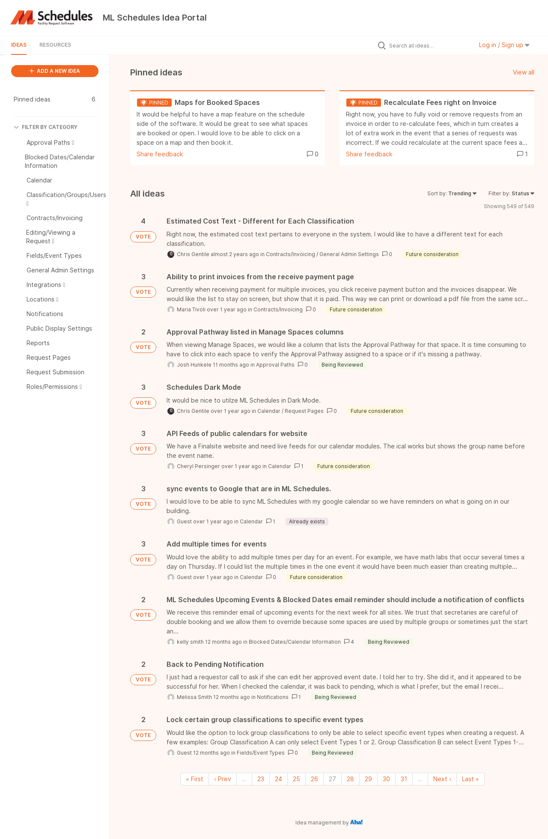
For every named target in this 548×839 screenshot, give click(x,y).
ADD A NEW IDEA (55, 71)
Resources (55, 45)
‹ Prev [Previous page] (222, 778)
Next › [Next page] (442, 778)
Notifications (273, 697)
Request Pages (304, 411)
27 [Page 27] (332, 778)
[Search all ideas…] (429, 45)
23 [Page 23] (260, 778)
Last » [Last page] (470, 778)
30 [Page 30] (386, 778)
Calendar (268, 411)
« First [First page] (194, 778)
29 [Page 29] (368, 778)
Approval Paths (275, 364)
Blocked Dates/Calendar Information (295, 642)
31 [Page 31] (404, 778)
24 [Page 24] (278, 778)
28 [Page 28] (350, 778)
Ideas (19, 45)
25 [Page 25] (296, 778)
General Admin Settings (349, 254)
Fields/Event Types (261, 752)
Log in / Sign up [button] (504, 44)
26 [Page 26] (314, 778)
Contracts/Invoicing (290, 254)
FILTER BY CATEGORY (45, 127)
